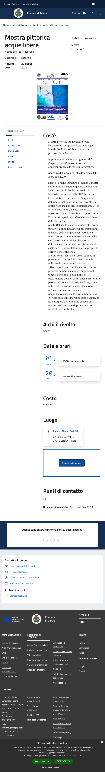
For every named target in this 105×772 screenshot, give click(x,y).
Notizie (82, 643)
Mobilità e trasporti (36, 669)
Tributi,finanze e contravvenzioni (60, 662)
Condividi (77, 38)
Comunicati (84, 647)
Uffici (4, 652)
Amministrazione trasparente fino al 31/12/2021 (61, 709)
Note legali (58, 737)
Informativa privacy (62, 732)
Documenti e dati (10, 676)
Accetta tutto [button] (42, 761)
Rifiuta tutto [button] (63, 761)
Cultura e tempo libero (37, 650)
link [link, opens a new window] (79, 755)
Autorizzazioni (59, 682)
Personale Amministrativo (9, 669)
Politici (5, 662)
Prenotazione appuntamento (34, 699)
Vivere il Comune (21, 25)
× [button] (102, 742)
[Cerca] (99, 13)
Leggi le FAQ (33, 714)
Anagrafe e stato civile (37, 645)
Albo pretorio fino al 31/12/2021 (62, 725)
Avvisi (81, 652)
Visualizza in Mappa (71, 463)
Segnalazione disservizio (33, 707)
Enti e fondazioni (9, 657)
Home (6, 25)
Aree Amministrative (11, 647)
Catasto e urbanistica (37, 664)
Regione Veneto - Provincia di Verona (21, 3)
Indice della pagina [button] (16, 131)
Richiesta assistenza (36, 719)
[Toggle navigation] (5, 13)
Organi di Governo (10, 643)
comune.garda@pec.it (12, 727)
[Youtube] (83, 13)
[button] (52, 767)
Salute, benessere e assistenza (62, 675)
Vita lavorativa (34, 655)
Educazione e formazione (59, 644)
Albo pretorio (59, 718)
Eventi (36, 25)
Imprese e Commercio (37, 659)
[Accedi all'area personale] (93, 4)
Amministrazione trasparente (61, 699)
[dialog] (52, 755)
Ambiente (57, 669)
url (44, 499)
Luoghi (82, 666)
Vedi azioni (91, 38)
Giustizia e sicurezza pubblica (62, 653)
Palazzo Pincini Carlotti (65, 431)
